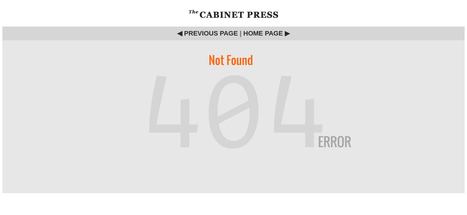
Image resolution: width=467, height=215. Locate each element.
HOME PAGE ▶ (266, 33)
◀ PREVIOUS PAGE (207, 33)
